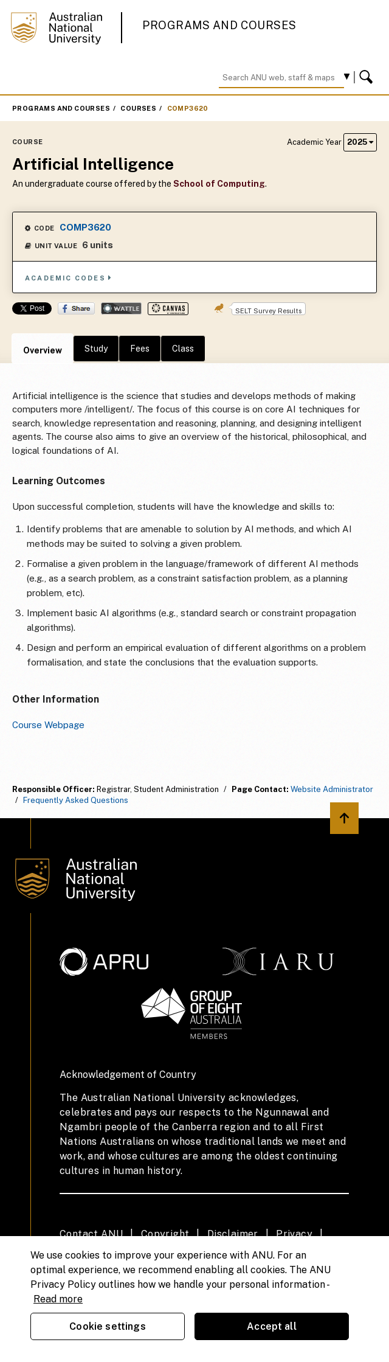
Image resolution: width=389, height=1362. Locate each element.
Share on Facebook (76, 308)
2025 (360, 142)
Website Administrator (332, 789)
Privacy (294, 1234)
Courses (138, 108)
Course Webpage (48, 725)
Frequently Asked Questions (75, 800)
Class (183, 348)
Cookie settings (107, 1326)
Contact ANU (91, 1234)
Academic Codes (68, 278)
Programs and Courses (219, 25)
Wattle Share (121, 308)
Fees (140, 348)
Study (96, 348)
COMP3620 (187, 108)
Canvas (168, 308)
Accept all (272, 1326)
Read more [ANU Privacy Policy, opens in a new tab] (58, 1299)
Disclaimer (232, 1234)
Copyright (165, 1234)
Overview (42, 350)
